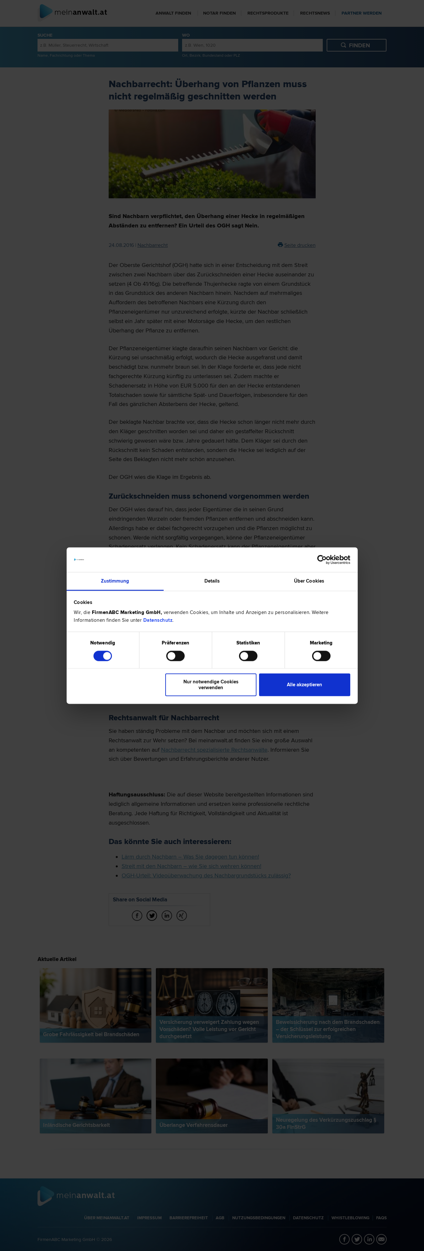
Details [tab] (212, 581)
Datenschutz (158, 620)
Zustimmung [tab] (115, 581)
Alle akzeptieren (304, 685)
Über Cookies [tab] (309, 581)
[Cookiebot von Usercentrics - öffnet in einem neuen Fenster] (322, 559)
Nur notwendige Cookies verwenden (210, 685)
